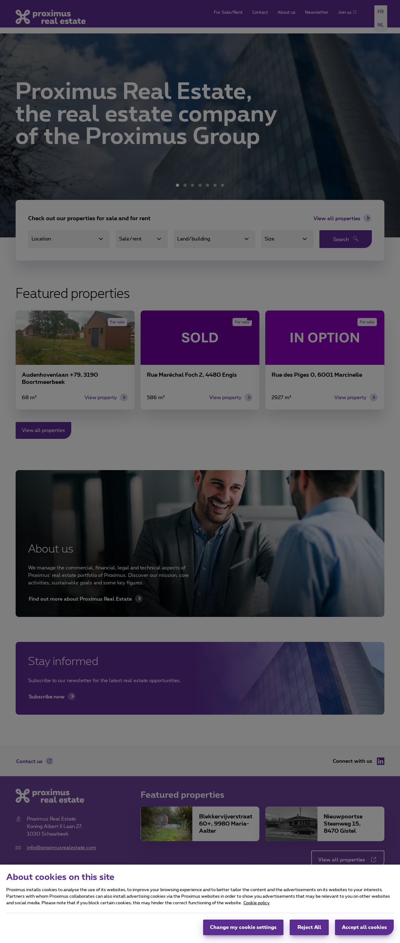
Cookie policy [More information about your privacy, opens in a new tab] (256, 903)
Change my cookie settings (243, 927)
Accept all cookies (364, 927)
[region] (200, 904)
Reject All (309, 927)
